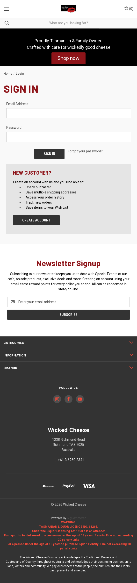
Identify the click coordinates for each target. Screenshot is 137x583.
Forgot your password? (85, 151)
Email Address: (17, 104)
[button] (68, 58)
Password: (14, 127)
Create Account (36, 220)
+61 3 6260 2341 (71, 460)
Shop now (68, 58)
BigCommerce (76, 518)
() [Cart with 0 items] (128, 8)
